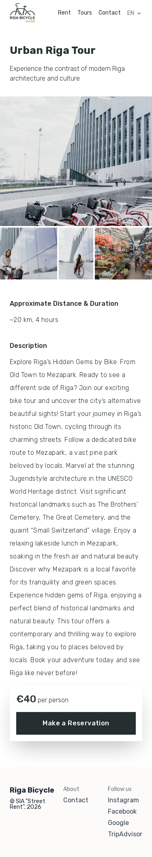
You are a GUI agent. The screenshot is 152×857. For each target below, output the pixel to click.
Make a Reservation (76, 723)
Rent (64, 12)
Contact (109, 12)
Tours (84, 12)
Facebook (122, 811)
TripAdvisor (125, 834)
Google (118, 823)
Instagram (123, 800)
